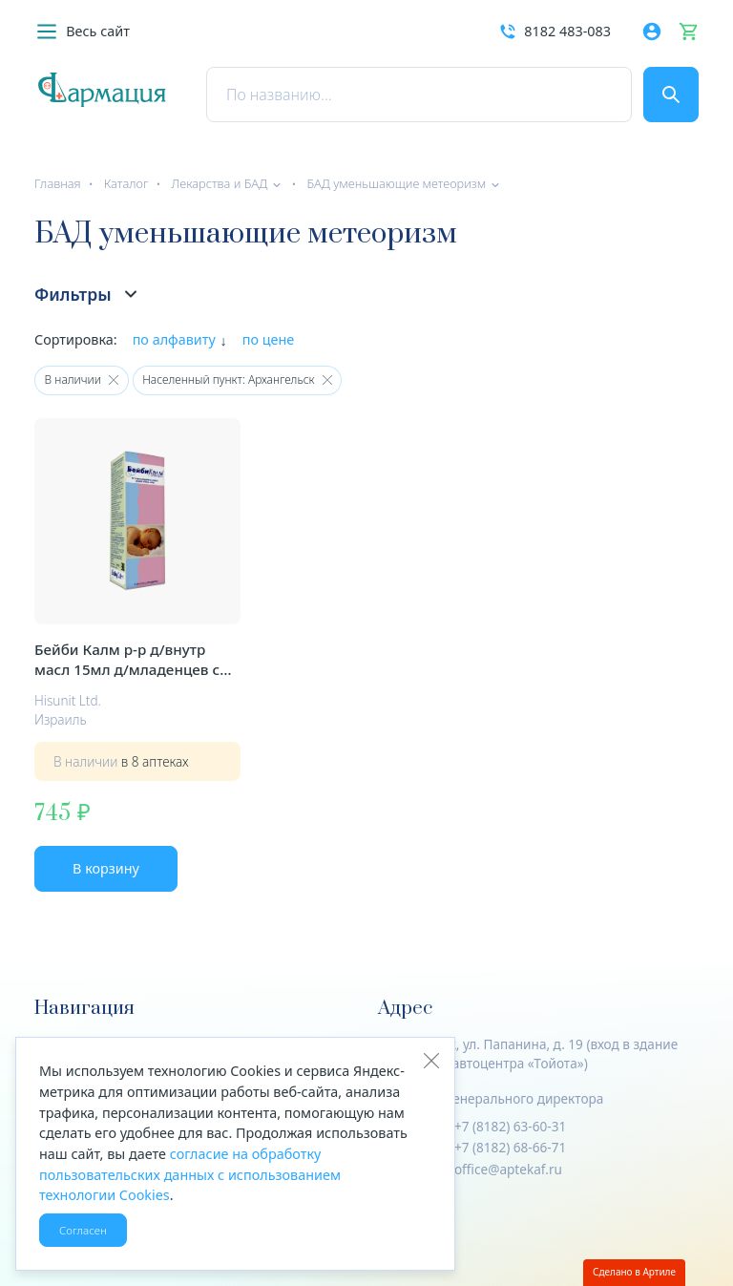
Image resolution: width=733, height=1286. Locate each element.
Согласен (83, 1230)
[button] (82, 31)
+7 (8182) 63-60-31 (510, 1126)
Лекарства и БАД (219, 183)
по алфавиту (174, 339)
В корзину (106, 868)
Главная (57, 183)
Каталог (126, 183)
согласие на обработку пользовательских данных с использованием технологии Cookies (190, 1174)
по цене (268, 339)
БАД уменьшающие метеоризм (396, 183)
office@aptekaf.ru (508, 1169)
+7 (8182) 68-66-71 (510, 1147)
